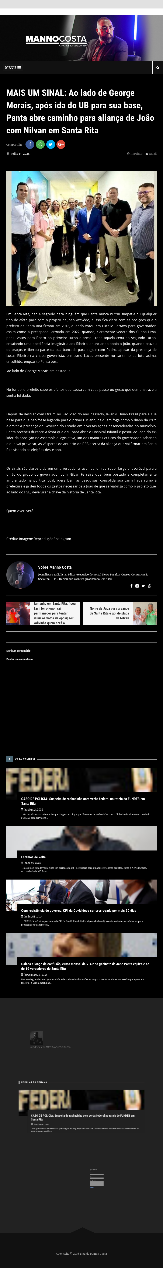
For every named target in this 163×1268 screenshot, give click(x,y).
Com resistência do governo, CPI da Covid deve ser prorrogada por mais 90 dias (78, 910)
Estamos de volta (33, 857)
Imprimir (135, 153)
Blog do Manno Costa (93, 1253)
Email (151, 153)
